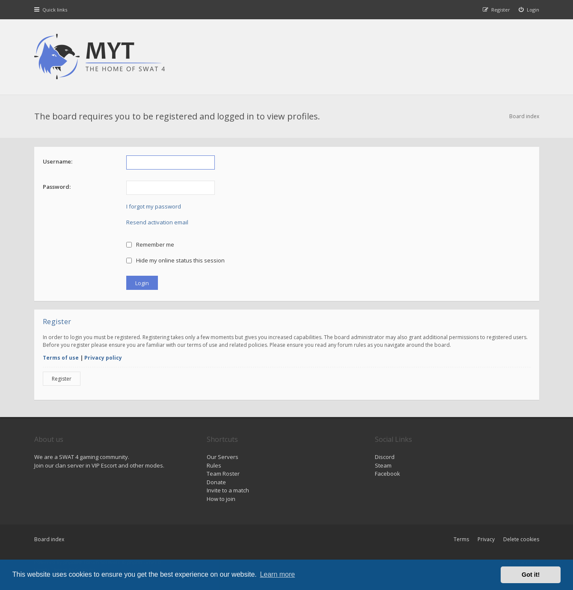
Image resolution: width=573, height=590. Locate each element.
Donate (216, 482)
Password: (57, 187)
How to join (221, 499)
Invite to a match (228, 490)
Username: (57, 161)
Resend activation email (157, 222)
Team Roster (223, 473)
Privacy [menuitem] (486, 539)
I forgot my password (153, 206)
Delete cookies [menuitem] (521, 539)
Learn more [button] (277, 574)
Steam (383, 465)
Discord (385, 457)
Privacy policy (103, 357)
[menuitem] (529, 9)
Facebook (387, 473)
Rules (214, 465)
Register (61, 378)
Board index (49, 539)
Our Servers (222, 457)
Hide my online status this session (175, 260)
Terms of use (61, 357)
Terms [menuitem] (461, 539)
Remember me (150, 244)
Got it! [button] (531, 574)
